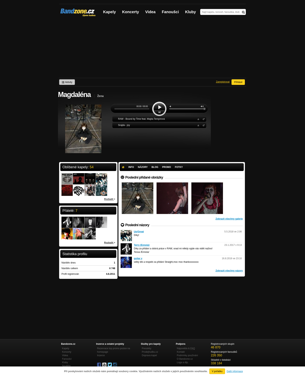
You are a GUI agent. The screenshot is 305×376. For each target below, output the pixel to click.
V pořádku (217, 371)
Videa (150, 12)
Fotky (179, 167)
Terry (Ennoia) (141, 245)
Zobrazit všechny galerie (229, 218)
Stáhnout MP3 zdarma (197, 119)
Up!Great (139, 231)
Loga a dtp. (182, 362)
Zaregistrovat (223, 81)
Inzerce (101, 355)
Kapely (109, 12)
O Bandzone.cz (185, 359)
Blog (155, 167)
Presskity (146, 348)
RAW (202, 119)
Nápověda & (186, 348)
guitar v (138, 258)
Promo (166, 167)
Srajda (202, 125)
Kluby (190, 12)
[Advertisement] (152, 49)
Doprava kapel (149, 355)
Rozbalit (109, 199)
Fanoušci (170, 12)
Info (131, 167)
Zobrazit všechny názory (229, 270)
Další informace (235, 371)
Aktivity (67, 82)
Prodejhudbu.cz (150, 352)
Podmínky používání (187, 355)
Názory (143, 167)
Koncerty (130, 12)
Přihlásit (238, 82)
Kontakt (181, 352)
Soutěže (66, 366)
